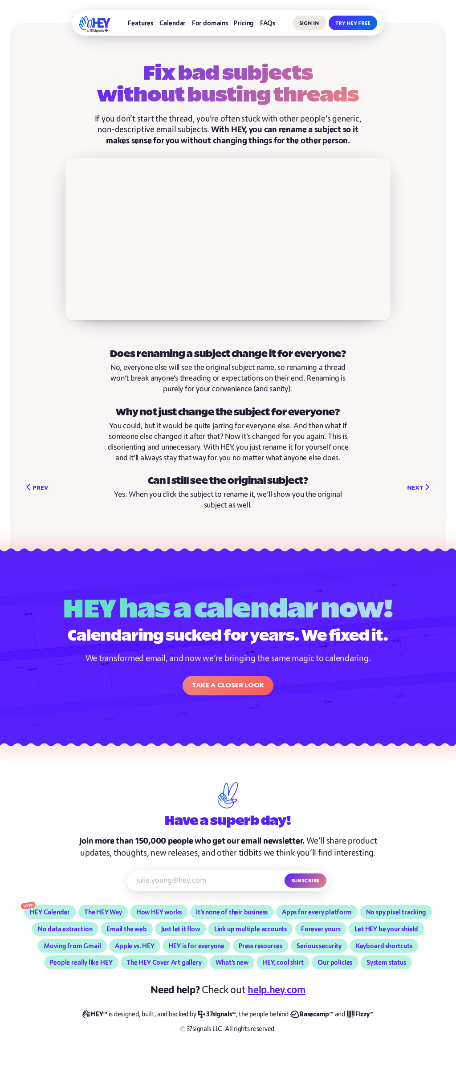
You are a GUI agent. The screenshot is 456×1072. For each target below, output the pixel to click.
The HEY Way (103, 912)
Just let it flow (180, 929)
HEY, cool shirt (282, 962)
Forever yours (321, 929)
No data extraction (65, 929)
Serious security (319, 946)
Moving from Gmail (72, 946)
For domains (210, 23)
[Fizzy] (360, 1014)
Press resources (260, 946)
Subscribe (305, 880)
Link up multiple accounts (250, 929)
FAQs (267, 23)
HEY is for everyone (196, 946)
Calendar (172, 23)
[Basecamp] (312, 1014)
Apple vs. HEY (135, 946)
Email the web (126, 929)
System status (386, 962)
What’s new (232, 962)
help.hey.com (276, 990)
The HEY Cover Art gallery (163, 962)
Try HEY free (352, 23)
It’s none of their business (232, 912)
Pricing (244, 23)
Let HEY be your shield (386, 929)
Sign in (309, 23)
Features (140, 23)
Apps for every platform (317, 912)
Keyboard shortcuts (384, 946)
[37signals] (217, 1014)
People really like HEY (81, 962)
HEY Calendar (50, 912)
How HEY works (159, 912)
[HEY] (95, 24)
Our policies (335, 962)
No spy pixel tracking (396, 912)
